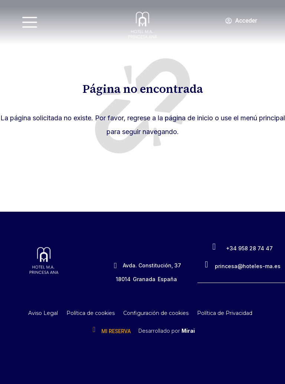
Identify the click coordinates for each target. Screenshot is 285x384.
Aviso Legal (43, 313)
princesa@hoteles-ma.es (248, 266)
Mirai (188, 331)
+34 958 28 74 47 (249, 248)
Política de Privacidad (224, 313)
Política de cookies (90, 313)
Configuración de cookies (156, 313)
